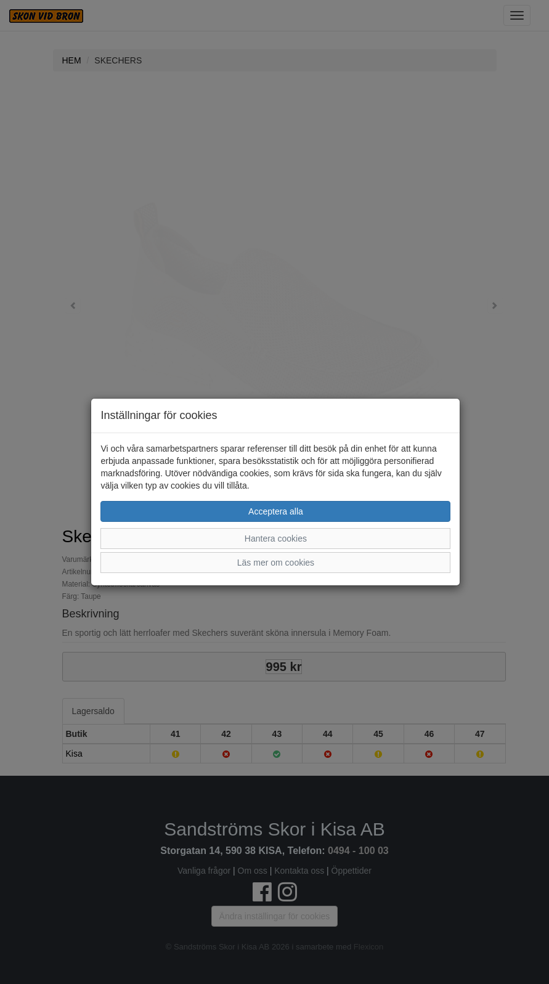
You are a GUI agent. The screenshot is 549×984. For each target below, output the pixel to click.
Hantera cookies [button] (276, 538)
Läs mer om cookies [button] (275, 562)
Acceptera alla (275, 511)
